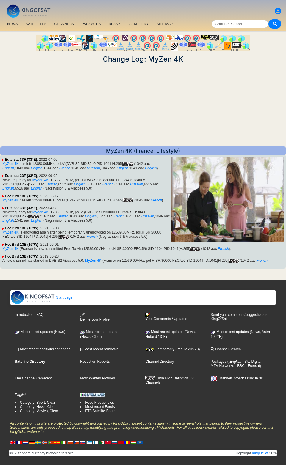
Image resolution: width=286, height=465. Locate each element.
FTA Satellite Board (100, 411)
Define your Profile (95, 317)
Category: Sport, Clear (37, 403)
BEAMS (115, 24)
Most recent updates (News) (40, 332)
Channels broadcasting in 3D (237, 378)
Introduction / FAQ (29, 315)
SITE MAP (164, 24)
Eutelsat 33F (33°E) (21, 159)
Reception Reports (95, 362)
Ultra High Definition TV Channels (169, 380)
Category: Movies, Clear (39, 411)
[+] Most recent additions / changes (42, 349)
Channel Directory (159, 362)
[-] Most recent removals (99, 349)
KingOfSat (260, 453)
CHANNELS (64, 24)
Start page (41, 297)
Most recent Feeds (100, 407)
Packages (218, 362)
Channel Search (226, 349)
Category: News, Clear (38, 407)
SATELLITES (36, 24)
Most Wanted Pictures (97, 378)
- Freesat (252, 366)
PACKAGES (91, 24)
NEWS (12, 24)
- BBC (239, 366)
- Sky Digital (251, 362)
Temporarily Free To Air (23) (172, 349)
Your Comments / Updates (166, 317)
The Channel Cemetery (33, 378)
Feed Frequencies (99, 403)
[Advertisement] (143, 104)
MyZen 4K (10, 164)
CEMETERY (139, 24)
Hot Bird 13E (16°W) (21, 196)
